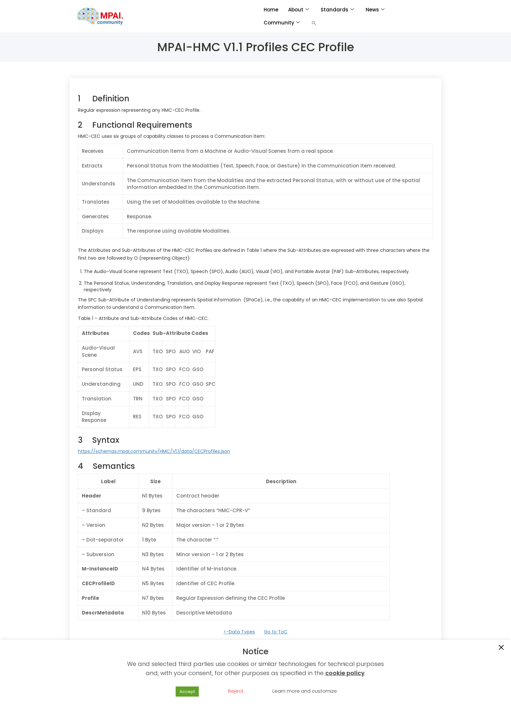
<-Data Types (239, 632)
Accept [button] (187, 691)
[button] (314, 22)
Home (271, 9)
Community (282, 22)
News (375, 9)
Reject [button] (235, 690)
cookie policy (345, 673)
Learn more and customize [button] (304, 690)
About (298, 9)
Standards (337, 9)
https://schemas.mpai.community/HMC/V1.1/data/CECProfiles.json (154, 451)
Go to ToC (275, 632)
